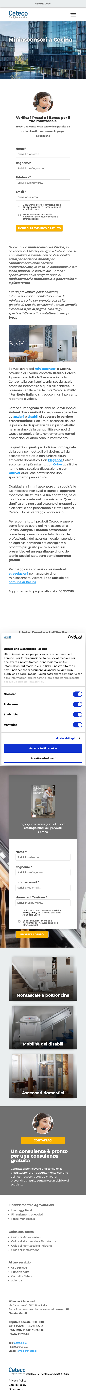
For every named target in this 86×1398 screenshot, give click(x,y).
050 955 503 (19, 1267)
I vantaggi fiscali (21, 1210)
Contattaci (43, 1140)
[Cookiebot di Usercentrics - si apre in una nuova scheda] (67, 637)
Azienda (16, 1280)
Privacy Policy (17, 1380)
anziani (18, 416)
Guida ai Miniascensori (25, 1237)
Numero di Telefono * (31, 897)
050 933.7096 (43, 3)
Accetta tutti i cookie (43, 748)
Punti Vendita (20, 1272)
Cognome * (24, 867)
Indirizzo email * (27, 882)
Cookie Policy (17, 1384)
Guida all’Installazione (25, 1250)
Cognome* (23, 163)
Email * (21, 191)
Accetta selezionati (43, 758)
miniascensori (45, 369)
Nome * (21, 852)
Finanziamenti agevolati (27, 1214)
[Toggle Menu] (73, 14)
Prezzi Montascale (23, 1218)
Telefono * (23, 177)
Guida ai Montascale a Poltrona (31, 1245)
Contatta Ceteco (22, 1276)
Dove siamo (16, 1389)
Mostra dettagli (65, 738)
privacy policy (30, 207)
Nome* (21, 148)
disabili (33, 416)
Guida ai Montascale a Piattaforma (33, 1241)
